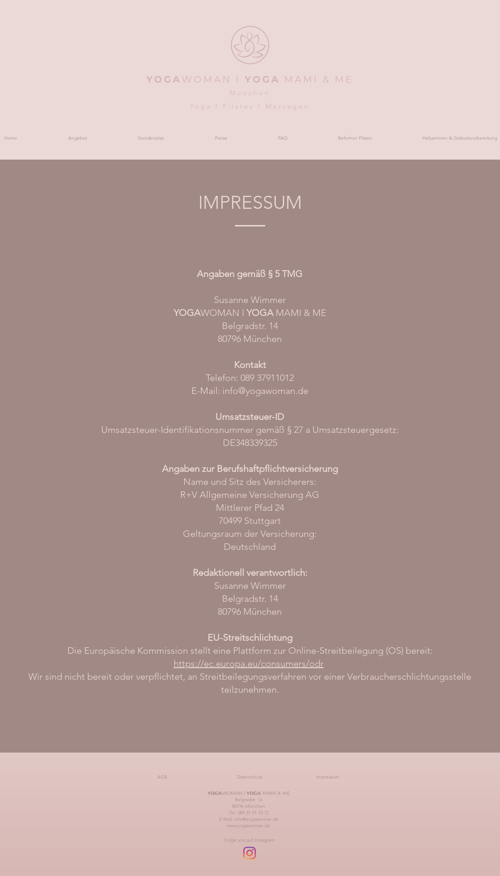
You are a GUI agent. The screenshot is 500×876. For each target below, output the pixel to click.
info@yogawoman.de (265, 390)
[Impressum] (327, 777)
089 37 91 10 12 (253, 813)
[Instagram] (249, 853)
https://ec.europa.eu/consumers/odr (249, 663)
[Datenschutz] (249, 777)
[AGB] (162, 777)
